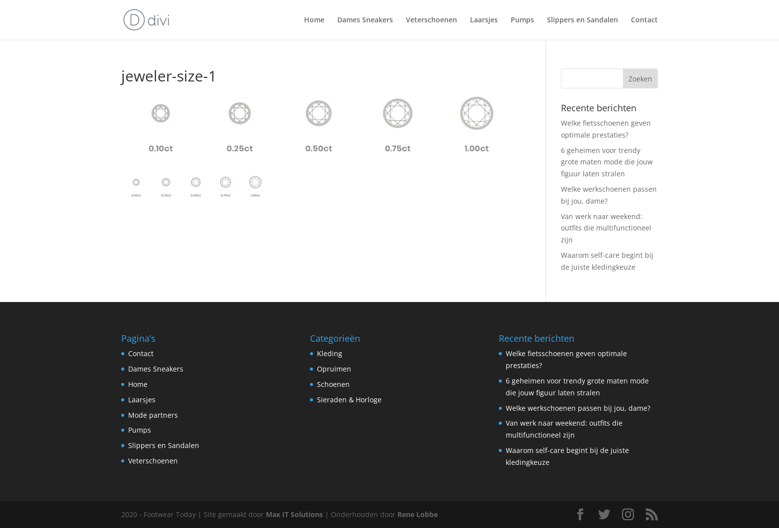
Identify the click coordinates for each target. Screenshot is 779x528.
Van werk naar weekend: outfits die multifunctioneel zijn (606, 228)
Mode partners (153, 415)
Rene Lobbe (417, 514)
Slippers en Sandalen (582, 20)
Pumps (522, 20)
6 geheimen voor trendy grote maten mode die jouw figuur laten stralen (607, 162)
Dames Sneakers (365, 20)
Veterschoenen (431, 20)
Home (314, 20)
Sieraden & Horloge (349, 399)
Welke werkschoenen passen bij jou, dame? (578, 408)
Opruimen (334, 369)
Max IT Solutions (294, 514)
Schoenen (333, 384)
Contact (644, 20)
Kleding (329, 353)
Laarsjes (484, 20)
